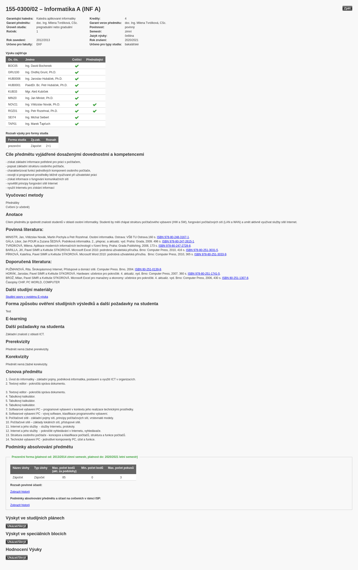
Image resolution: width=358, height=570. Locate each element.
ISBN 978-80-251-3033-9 (210, 254)
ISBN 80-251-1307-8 (235, 278)
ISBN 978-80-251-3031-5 (202, 250)
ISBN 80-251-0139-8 (148, 269)
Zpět (347, 8)
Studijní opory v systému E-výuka (27, 296)
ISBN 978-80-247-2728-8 (175, 245)
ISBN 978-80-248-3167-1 (173, 237)
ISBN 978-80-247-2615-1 (178, 241)
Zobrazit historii (20, 491)
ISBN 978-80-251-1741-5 (204, 273)
